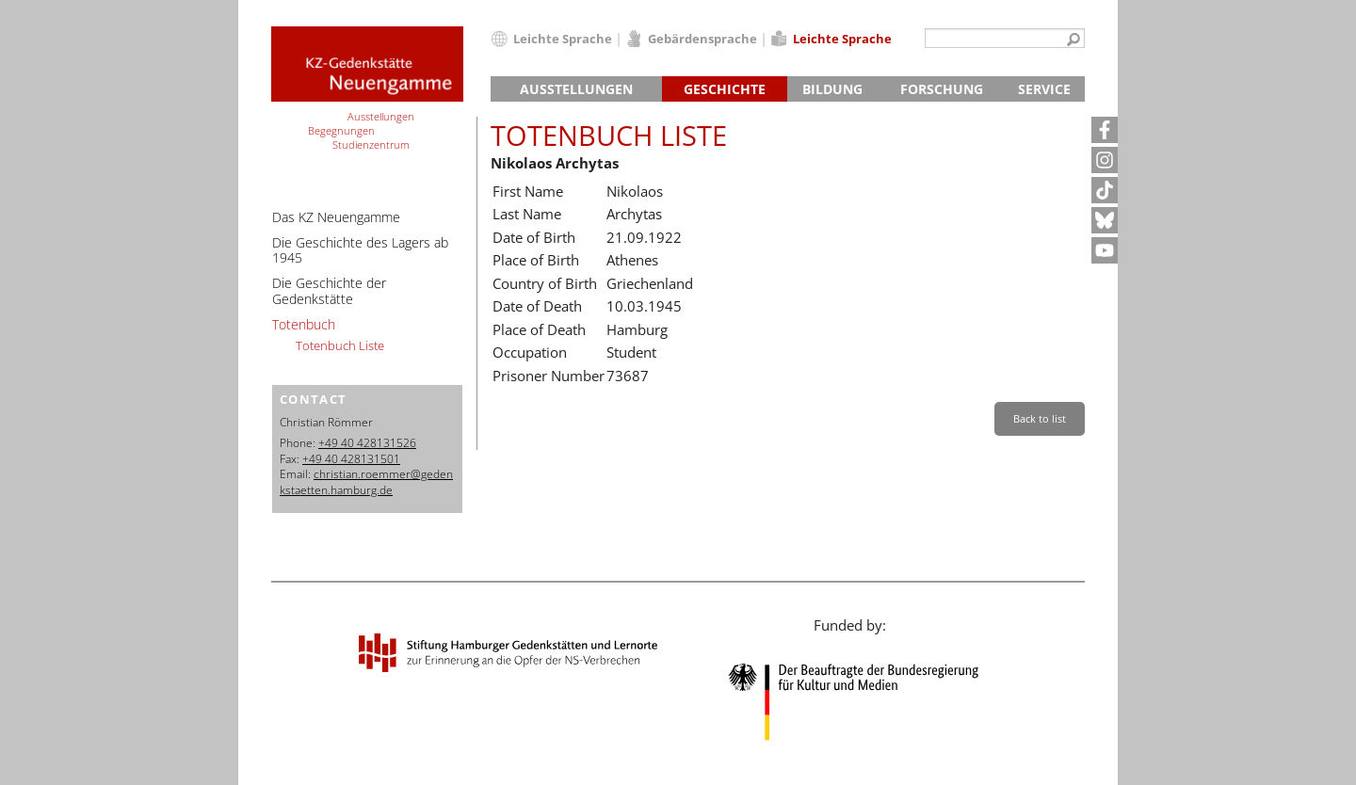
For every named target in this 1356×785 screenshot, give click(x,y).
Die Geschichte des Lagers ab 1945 (360, 250)
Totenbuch (303, 324)
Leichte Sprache (562, 38)
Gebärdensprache (702, 38)
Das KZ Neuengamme (336, 217)
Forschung (941, 89)
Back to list (1039, 418)
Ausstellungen (576, 89)
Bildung (832, 89)
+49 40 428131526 (367, 443)
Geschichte (725, 89)
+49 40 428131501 (351, 459)
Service (1044, 89)
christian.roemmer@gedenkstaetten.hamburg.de (366, 482)
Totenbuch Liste (340, 345)
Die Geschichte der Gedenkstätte (329, 291)
